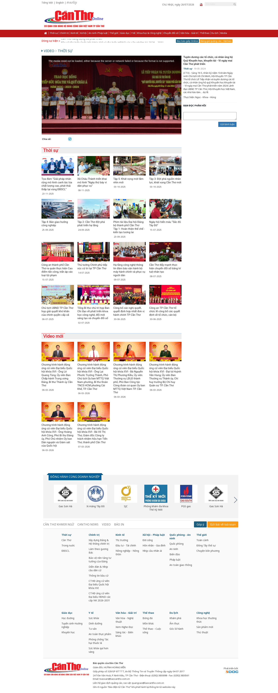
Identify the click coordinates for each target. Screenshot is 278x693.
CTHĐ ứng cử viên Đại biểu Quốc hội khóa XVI (99, 584)
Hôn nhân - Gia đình (154, 545)
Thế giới (113, 33)
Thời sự (54, 33)
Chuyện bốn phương (207, 550)
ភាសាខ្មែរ (72, 3)
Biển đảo (174, 554)
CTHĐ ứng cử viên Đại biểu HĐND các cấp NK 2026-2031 (100, 597)
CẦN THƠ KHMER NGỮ (58, 524)
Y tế (133, 33)
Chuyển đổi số (171, 33)
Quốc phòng (176, 543)
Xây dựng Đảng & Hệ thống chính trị (99, 541)
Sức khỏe (94, 618)
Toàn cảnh (202, 540)
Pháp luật (174, 559)
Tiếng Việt (47, 2)
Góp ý (200, 524)
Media (223, 33)
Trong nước (68, 545)
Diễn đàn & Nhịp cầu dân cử (98, 568)
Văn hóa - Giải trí (189, 33)
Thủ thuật (202, 632)
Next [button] (235, 500)
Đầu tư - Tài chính (126, 545)
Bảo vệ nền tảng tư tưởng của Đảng (100, 559)
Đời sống (148, 540)
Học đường (68, 618)
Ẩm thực (174, 623)
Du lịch (214, 33)
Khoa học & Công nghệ (149, 33)
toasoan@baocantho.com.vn (114, 678)
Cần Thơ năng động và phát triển (81, 40)
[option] (65, 496)
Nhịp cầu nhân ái (152, 550)
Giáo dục (124, 33)
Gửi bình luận (227, 124)
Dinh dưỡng (95, 623)
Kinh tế (74, 33)
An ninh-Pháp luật (97, 33)
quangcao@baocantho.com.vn (148, 682)
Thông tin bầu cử (98, 575)
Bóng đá (147, 618)
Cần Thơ (66, 540)
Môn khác (148, 623)
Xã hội (83, 33)
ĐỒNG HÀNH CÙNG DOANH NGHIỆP (75, 477)
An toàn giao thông (180, 565)
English (60, 2)
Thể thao (204, 33)
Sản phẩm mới (204, 627)
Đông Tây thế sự (206, 545)
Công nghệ (203, 612)
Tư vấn (93, 628)
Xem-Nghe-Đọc (124, 627)
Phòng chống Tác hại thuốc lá (99, 641)
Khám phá (175, 618)
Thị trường (122, 540)
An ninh (173, 549)
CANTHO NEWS (87, 524)
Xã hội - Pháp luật (154, 534)
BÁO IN (119, 524)
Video (48, 50)
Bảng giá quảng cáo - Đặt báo (216, 41)
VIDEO (106, 524)
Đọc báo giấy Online (187, 41)
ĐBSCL (66, 550)
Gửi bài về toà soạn (223, 524)
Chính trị (64, 33)
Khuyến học (68, 632)
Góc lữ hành (176, 628)
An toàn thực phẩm (100, 634)
